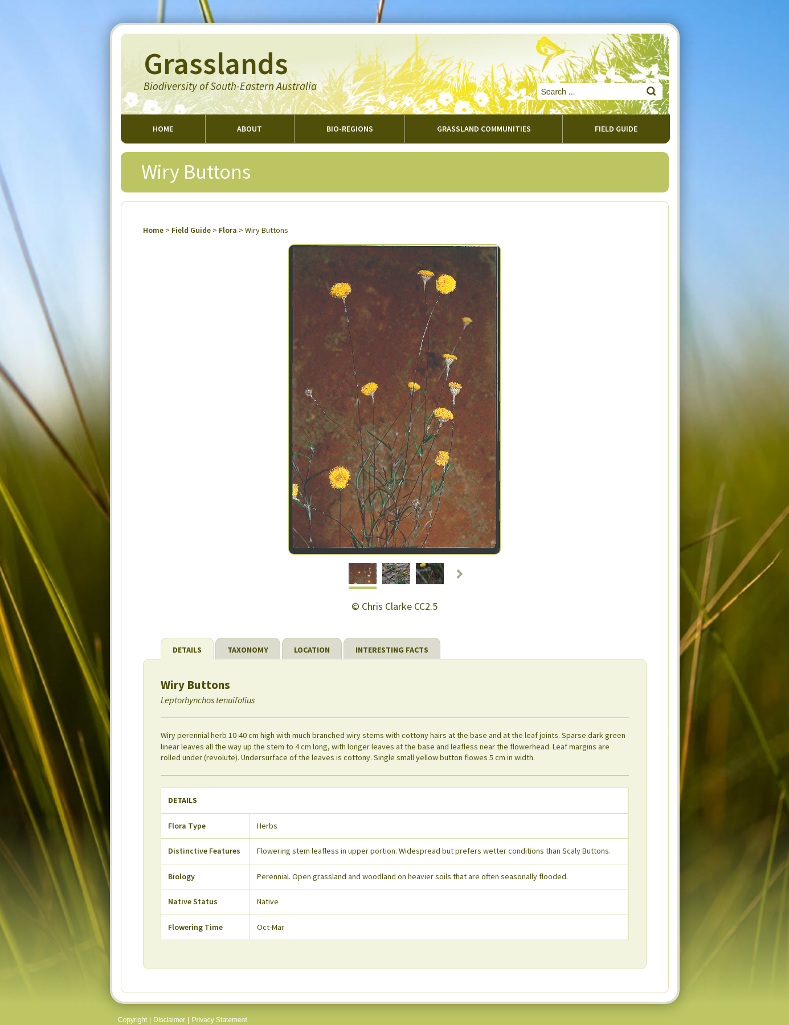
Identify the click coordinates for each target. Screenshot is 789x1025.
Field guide (616, 129)
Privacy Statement (219, 1020)
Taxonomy (247, 650)
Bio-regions (349, 129)
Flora (228, 230)
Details (187, 650)
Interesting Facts (391, 650)
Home (163, 129)
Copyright (132, 1020)
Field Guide (191, 230)
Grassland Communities (484, 129)
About (249, 129)
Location (312, 650)
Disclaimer (169, 1020)
